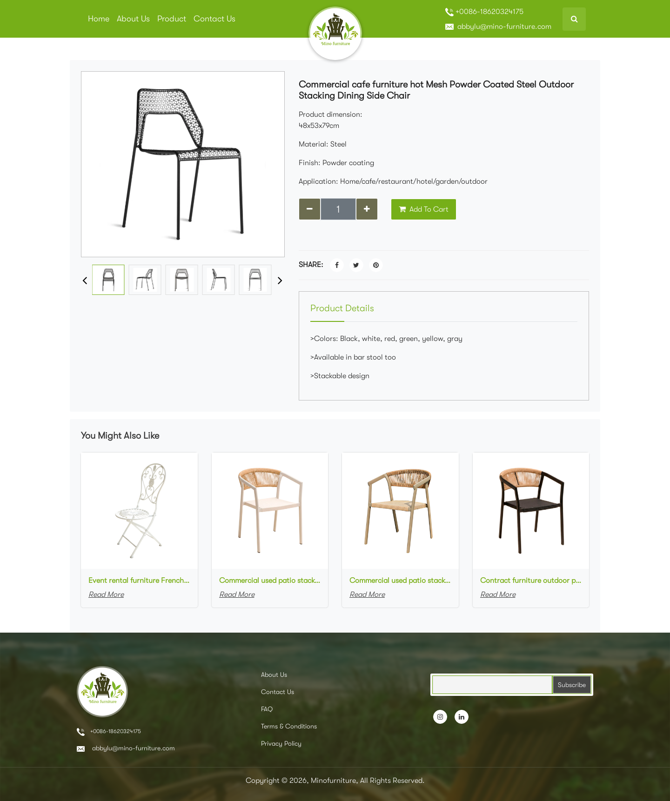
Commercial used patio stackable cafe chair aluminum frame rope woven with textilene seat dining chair (400, 580)
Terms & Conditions (289, 726)
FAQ (267, 709)
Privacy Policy (281, 743)
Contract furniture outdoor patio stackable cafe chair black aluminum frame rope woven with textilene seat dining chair (531, 580)
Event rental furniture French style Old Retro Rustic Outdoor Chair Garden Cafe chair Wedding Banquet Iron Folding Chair (139, 580)
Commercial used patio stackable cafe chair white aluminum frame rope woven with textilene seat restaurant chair (270, 580)
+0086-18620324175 (484, 11)
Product (171, 18)
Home (98, 18)
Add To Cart (424, 209)
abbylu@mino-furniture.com (498, 26)
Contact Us (214, 18)
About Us (133, 18)
